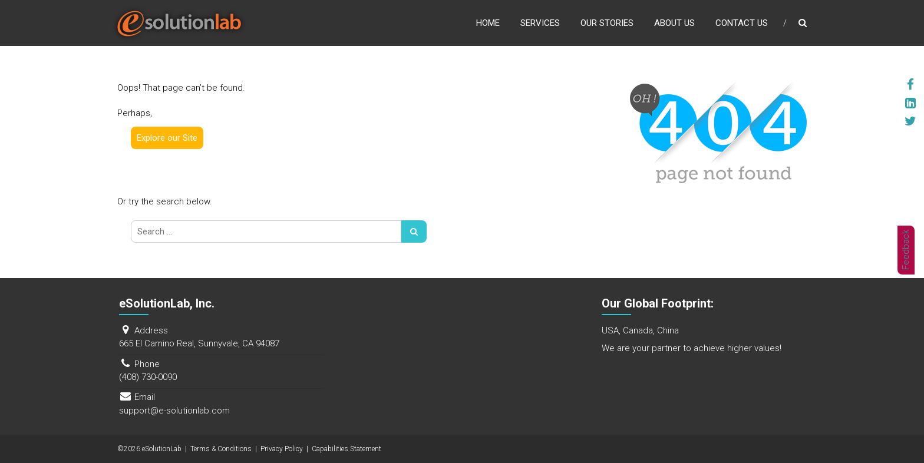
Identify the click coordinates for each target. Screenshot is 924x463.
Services (540, 23)
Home (488, 23)
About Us (674, 23)
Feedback (906, 250)
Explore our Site (167, 138)
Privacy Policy (281, 449)
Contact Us (741, 23)
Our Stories (606, 23)
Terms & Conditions (221, 449)
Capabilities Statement (346, 449)
